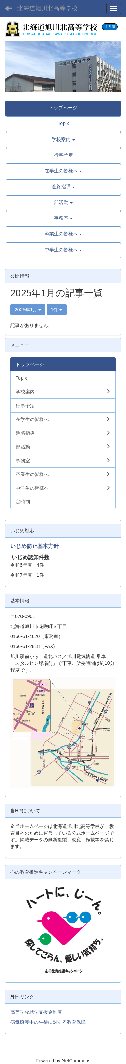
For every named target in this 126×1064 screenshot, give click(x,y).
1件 (56, 309)
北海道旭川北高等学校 (47, 8)
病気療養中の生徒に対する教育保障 (48, 1022)
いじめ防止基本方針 (34, 546)
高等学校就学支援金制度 (36, 1012)
